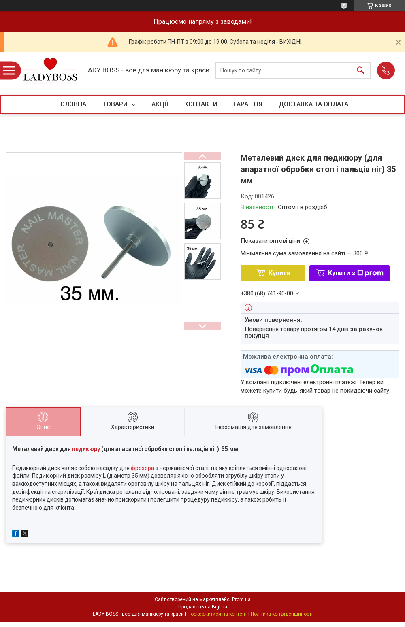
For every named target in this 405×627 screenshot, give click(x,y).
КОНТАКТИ (200, 104)
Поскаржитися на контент (217, 614)
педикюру (86, 449)
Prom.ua (241, 599)
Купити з (356, 273)
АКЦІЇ (159, 104)
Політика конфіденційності (282, 614)
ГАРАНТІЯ (248, 104)
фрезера (142, 468)
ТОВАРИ (115, 104)
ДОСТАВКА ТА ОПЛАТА (313, 104)
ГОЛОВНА (71, 104)
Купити (279, 273)
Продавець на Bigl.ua (202, 607)
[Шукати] (360, 70)
